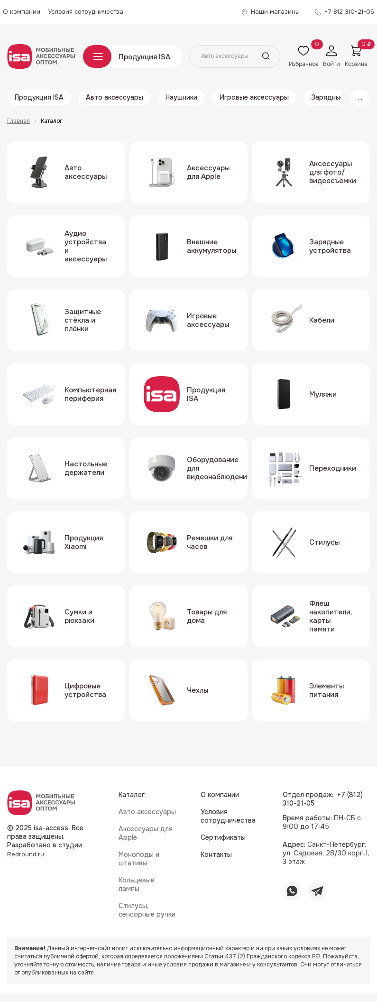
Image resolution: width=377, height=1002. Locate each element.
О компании (21, 12)
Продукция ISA (144, 57)
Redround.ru (25, 854)
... (360, 97)
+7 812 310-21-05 (349, 12)
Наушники (181, 97)
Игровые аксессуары (254, 97)
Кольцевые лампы (137, 884)
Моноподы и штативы (139, 858)
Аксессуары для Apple (146, 833)
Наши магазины (275, 12)
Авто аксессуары (114, 97)
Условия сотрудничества (85, 12)
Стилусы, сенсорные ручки (147, 909)
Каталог (97, 56)
